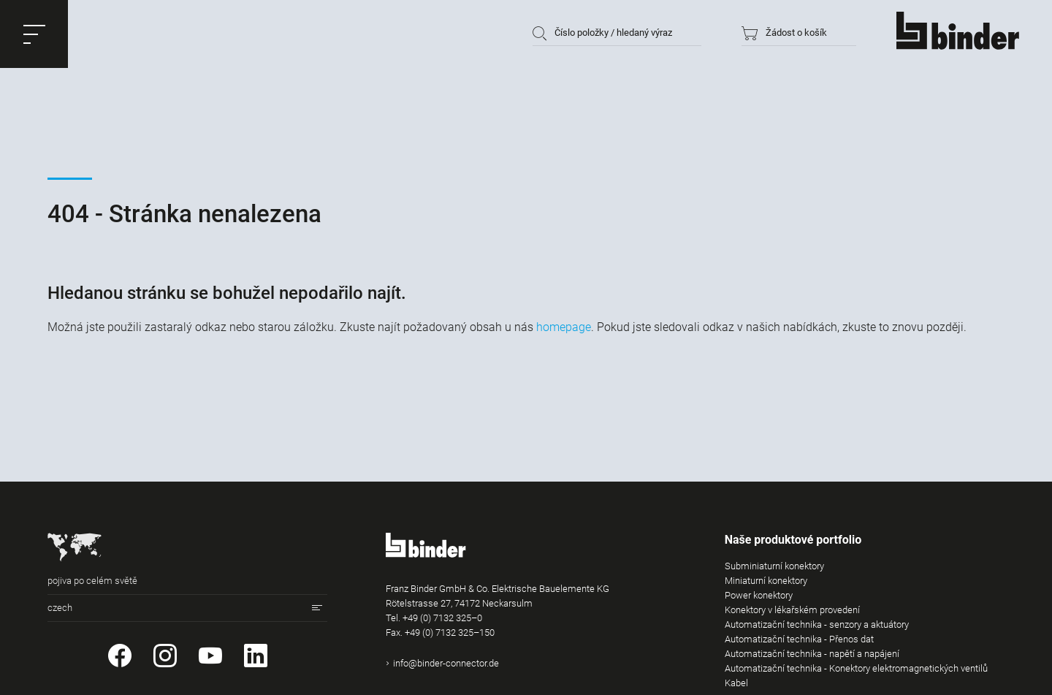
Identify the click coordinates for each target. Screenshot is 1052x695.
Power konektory (759, 595)
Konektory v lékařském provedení (792, 609)
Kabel (736, 682)
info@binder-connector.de (446, 663)
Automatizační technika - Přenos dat (799, 639)
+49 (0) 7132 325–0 (442, 617)
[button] (34, 34)
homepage (563, 327)
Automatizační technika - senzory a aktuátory (817, 624)
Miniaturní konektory (766, 580)
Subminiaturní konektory (774, 566)
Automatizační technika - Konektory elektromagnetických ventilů (856, 668)
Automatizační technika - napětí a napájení (812, 653)
